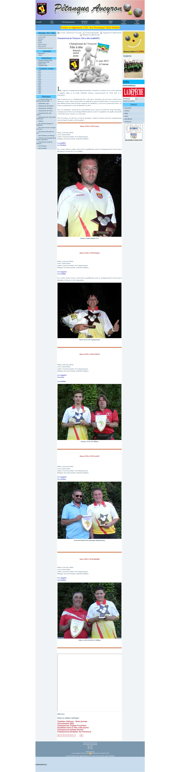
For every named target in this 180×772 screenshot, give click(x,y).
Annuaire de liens (84, 22)
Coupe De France (123, 22)
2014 (38, 72)
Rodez (39, 43)
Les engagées (62, 272)
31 (81, 735)
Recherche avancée (128, 101)
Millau (39, 41)
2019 (38, 81)
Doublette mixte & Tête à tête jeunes (73, 728)
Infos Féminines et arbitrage (45, 135)
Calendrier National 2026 (44, 60)
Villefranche (41, 46)
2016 (38, 76)
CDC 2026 (51, 22)
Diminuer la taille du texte (90, 35)
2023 (38, 88)
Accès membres (76, 753)
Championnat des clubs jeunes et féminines (46, 118)
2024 (38, 90)
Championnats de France (44, 111)
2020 (38, 83)
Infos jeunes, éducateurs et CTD (45, 132)
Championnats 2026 (42, 62)
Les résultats (61, 274)
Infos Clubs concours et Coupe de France (45, 128)
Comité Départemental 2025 (46, 35)
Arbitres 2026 (41, 64)
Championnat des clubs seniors (44, 114)
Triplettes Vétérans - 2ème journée (72, 721)
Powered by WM (104, 753)
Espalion (40, 39)
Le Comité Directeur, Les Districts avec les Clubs (44, 100)
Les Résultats (61, 145)
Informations (129, 85)
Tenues (39, 55)
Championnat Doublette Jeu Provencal (74, 732)
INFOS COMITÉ (41, 148)
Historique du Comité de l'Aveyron (44, 142)
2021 (38, 84)
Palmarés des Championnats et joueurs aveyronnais (46, 138)
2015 (38, 74)
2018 (38, 79)
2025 (38, 91)
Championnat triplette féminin (70, 730)
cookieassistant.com (41, 764)
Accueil (38, 22)
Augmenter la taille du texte (111, 33)
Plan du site (85, 753)
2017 (38, 78)
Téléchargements (68, 22)
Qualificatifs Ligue (42, 103)
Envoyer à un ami (74, 33)
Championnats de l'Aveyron (44, 106)
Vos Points (97, 22)
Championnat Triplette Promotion (71, 726)
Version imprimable (91, 33)
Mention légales (90, 752)
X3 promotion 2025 (65, 723)
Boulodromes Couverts (44, 48)
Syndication (94, 753)
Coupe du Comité (136, 22)
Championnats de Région (44, 108)
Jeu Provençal (41, 146)
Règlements (40, 53)
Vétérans (40, 121)
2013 (38, 71)
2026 (38, 93)
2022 (38, 86)
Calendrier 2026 (41, 65)
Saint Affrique (41, 44)
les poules (60, 377)
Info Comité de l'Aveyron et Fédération (44, 124)
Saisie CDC (111, 22)
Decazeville (40, 37)
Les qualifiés (61, 143)
